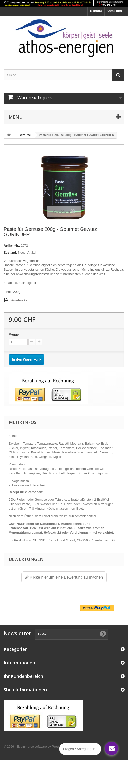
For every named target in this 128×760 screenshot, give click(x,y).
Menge (14, 334)
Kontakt (96, 11)
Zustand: (10, 252)
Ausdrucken (20, 300)
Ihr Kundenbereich (23, 676)
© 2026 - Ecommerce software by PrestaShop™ (38, 746)
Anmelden (114, 11)
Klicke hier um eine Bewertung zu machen (64, 577)
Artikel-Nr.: (12, 245)
